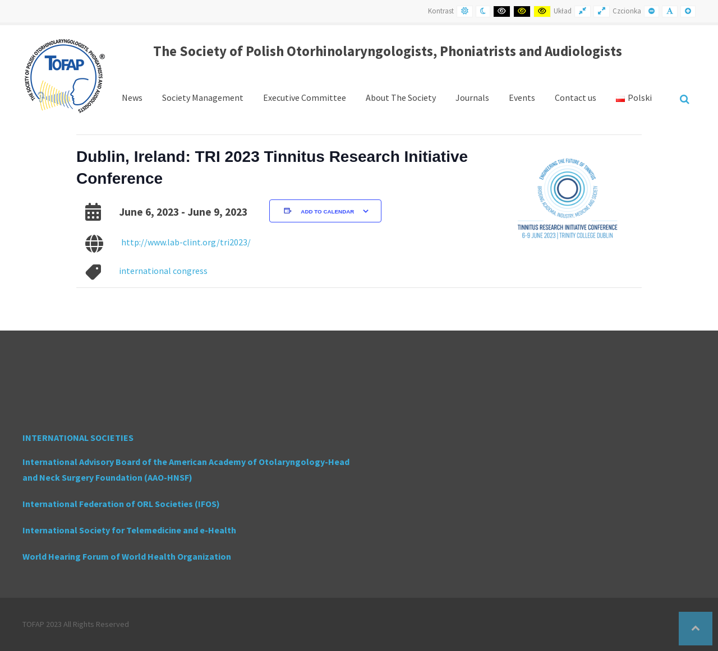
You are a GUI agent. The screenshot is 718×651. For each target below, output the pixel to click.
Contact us (575, 97)
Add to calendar (327, 211)
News (132, 97)
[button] (695, 628)
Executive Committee (304, 97)
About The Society (401, 97)
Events (522, 97)
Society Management (202, 97)
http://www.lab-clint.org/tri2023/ (186, 242)
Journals (472, 97)
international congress (163, 270)
